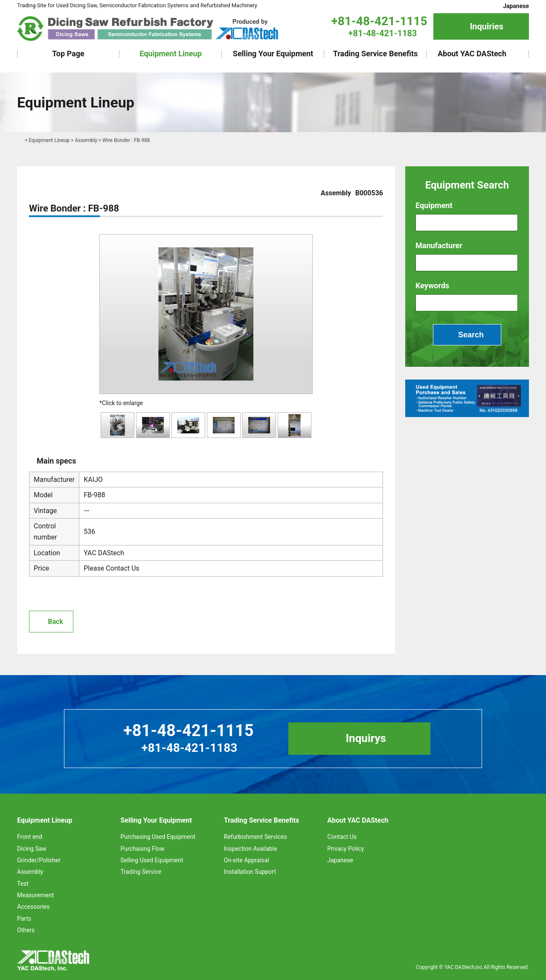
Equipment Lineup (170, 53)
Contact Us (342, 836)
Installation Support (250, 871)
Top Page (68, 53)
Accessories (33, 906)
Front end (29, 836)
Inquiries (486, 26)
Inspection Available (250, 848)
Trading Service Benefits (375, 53)
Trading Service (140, 871)
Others (26, 930)
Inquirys (366, 738)
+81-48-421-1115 (379, 21)
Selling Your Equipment (273, 53)
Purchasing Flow (142, 848)
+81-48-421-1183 (383, 33)
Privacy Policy (345, 848)
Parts (24, 918)
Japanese (516, 6)
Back (55, 622)
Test (23, 883)
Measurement (35, 895)
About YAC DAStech (472, 53)
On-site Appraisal (246, 860)
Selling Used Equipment (151, 860)
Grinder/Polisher (39, 860)
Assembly (86, 140)
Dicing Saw (31, 848)
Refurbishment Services (255, 836)
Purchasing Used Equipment (157, 836)
